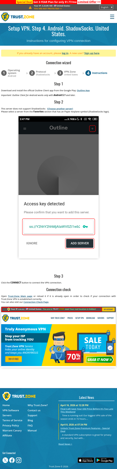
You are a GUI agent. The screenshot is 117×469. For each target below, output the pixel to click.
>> (89, 2)
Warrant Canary (12, 430)
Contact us (34, 410)
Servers (6, 415)
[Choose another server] (60, 108)
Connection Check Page (36, 301)
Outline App (83, 90)
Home (6, 405)
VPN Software (10, 410)
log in (65, 53)
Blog (30, 420)
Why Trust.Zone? (38, 405)
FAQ (30, 425)
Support (32, 415)
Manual (32, 430)
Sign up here (91, 53)
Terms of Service (12, 420)
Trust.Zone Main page (20, 296)
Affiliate (7, 435)
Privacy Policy (10, 425)
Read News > (65, 444)
